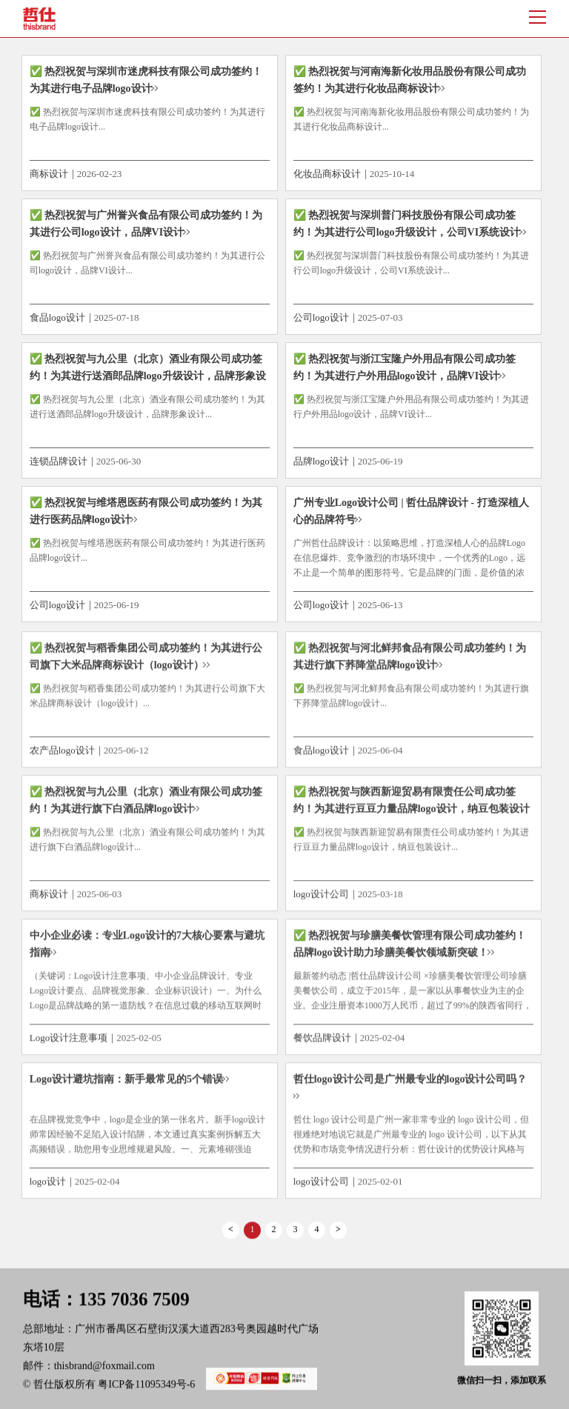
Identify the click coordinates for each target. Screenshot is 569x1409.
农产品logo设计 (62, 753)
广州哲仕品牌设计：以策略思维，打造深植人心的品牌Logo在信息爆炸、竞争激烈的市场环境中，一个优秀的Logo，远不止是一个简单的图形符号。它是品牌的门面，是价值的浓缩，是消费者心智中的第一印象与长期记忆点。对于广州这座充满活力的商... (409, 572)
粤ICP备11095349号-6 (202, 1388)
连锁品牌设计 (58, 461)
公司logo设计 (321, 317)
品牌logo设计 (321, 461)
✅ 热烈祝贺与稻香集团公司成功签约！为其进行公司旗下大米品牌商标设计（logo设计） (146, 660)
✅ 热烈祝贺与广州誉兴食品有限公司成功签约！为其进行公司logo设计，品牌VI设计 (146, 224)
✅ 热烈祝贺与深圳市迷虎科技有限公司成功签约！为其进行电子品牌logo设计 (146, 80)
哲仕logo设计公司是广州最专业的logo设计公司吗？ (410, 1083)
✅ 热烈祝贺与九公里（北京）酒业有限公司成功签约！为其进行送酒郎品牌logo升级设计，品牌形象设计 (148, 376)
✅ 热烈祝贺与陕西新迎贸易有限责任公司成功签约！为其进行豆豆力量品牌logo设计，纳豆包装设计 (411, 804)
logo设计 (48, 1185)
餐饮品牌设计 (322, 1041)
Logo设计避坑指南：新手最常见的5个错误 (126, 1083)
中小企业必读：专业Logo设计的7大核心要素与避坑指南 (147, 948)
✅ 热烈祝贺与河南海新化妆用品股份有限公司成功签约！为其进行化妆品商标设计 (410, 80)
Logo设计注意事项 (68, 1041)
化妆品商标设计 (327, 173)
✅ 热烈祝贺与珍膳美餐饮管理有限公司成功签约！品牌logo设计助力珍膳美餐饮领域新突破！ (410, 948)
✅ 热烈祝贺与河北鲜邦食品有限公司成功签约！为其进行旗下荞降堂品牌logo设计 (410, 660)
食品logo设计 (57, 317)
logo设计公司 (321, 898)
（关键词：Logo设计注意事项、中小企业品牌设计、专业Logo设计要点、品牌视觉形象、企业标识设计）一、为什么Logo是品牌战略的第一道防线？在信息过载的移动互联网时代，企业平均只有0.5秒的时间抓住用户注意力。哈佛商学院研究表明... (146, 1010)
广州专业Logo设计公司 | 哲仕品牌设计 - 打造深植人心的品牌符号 (411, 511)
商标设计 (49, 173)
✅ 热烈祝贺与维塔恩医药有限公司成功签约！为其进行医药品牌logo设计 (146, 511)
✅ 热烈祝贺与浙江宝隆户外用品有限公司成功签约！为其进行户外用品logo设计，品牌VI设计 (404, 367)
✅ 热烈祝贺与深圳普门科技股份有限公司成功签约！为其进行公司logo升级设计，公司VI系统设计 (406, 224)
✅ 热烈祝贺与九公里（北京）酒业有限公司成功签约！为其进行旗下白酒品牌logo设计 (146, 804)
